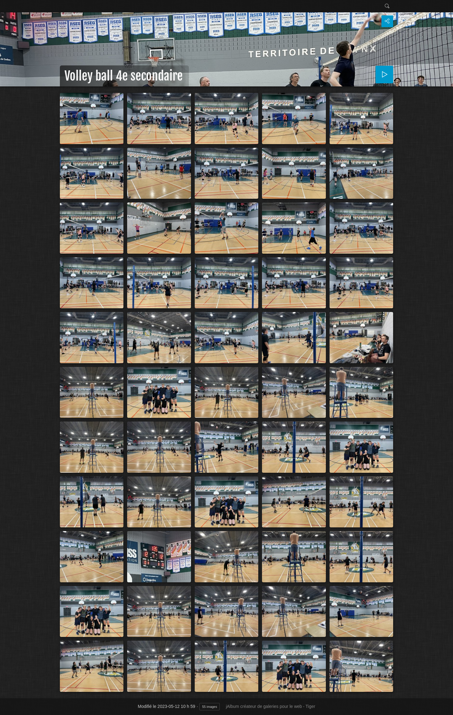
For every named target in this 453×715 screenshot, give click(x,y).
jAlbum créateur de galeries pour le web (264, 706)
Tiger (310, 706)
